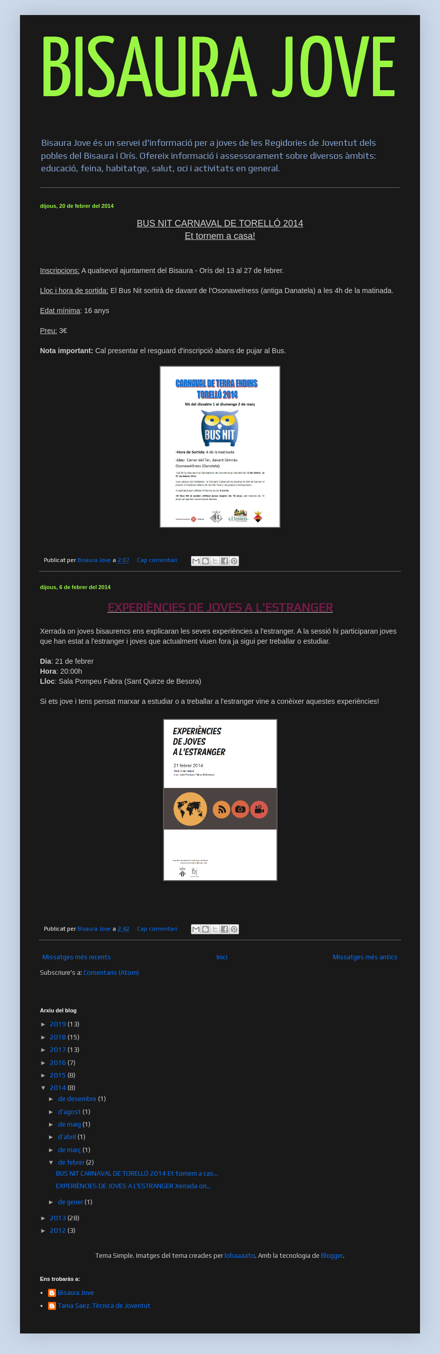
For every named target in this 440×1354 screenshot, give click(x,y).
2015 (59, 1075)
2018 (59, 1037)
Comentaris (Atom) (111, 972)
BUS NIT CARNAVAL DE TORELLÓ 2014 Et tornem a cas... (137, 1173)
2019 (59, 1024)
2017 (59, 1049)
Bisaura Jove (76, 1292)
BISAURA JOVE (218, 73)
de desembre (78, 1099)
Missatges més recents (76, 957)
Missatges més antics (365, 957)
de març (70, 1150)
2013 (59, 1218)
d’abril (68, 1137)
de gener (71, 1202)
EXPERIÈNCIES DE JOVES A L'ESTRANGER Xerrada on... (133, 1186)
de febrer (72, 1162)
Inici (222, 957)
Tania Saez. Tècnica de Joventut (104, 1305)
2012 (59, 1230)
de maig (70, 1124)
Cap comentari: (158, 560)
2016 (59, 1062)
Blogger (332, 1255)
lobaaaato (239, 1255)
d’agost (70, 1112)
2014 (59, 1088)
